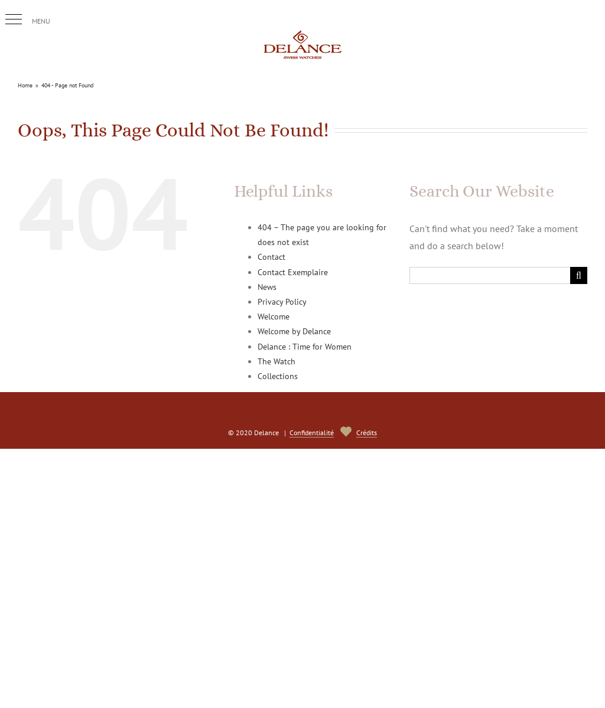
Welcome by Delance (294, 331)
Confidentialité (312, 432)
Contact (271, 257)
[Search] (578, 275)
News (267, 287)
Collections (278, 376)
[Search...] (489, 275)
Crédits (366, 432)
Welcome (274, 316)
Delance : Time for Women (305, 346)
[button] (13, 19)
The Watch (276, 361)
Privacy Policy (282, 301)
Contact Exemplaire (293, 272)
